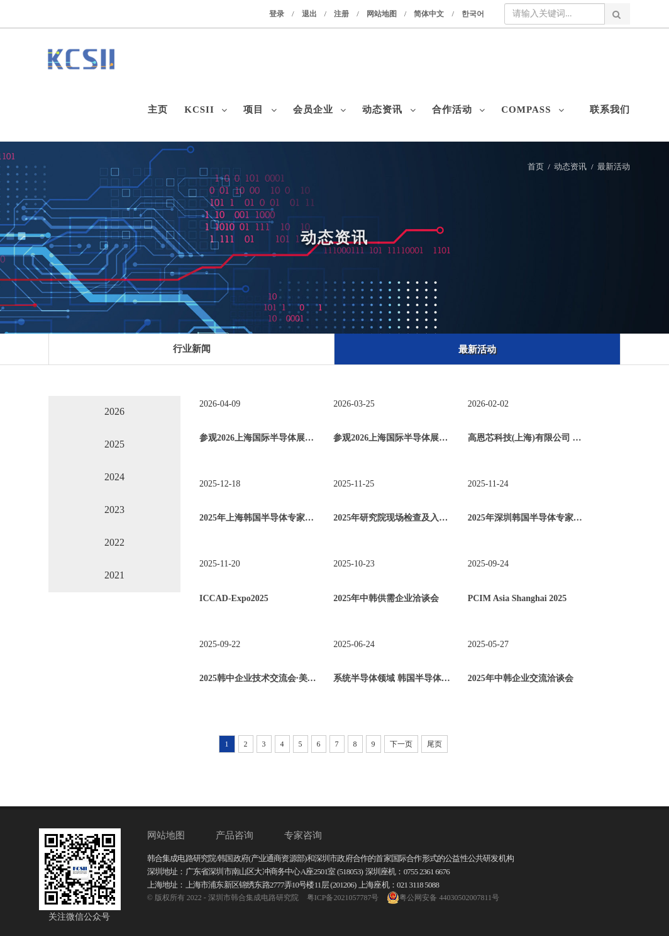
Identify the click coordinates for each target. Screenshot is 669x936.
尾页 (434, 744)
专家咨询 (303, 835)
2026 (114, 411)
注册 (341, 13)
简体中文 (429, 13)
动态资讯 (570, 166)
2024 (114, 476)
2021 (114, 575)
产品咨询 (234, 835)
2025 (114, 444)
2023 (114, 509)
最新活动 (613, 166)
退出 (309, 13)
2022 (114, 542)
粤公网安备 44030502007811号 (443, 897)
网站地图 (382, 13)
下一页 (401, 744)
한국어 (473, 13)
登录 (276, 13)
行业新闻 (192, 349)
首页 (536, 166)
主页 (161, 109)
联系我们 (610, 109)
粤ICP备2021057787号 (343, 897)
